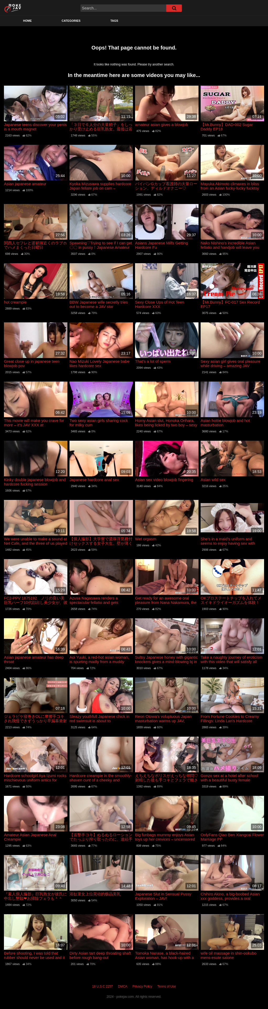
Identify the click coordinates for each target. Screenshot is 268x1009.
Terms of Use (166, 986)
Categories (71, 20)
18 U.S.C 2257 (102, 986)
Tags (114, 20)
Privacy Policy (142, 986)
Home (27, 20)
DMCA (122, 986)
